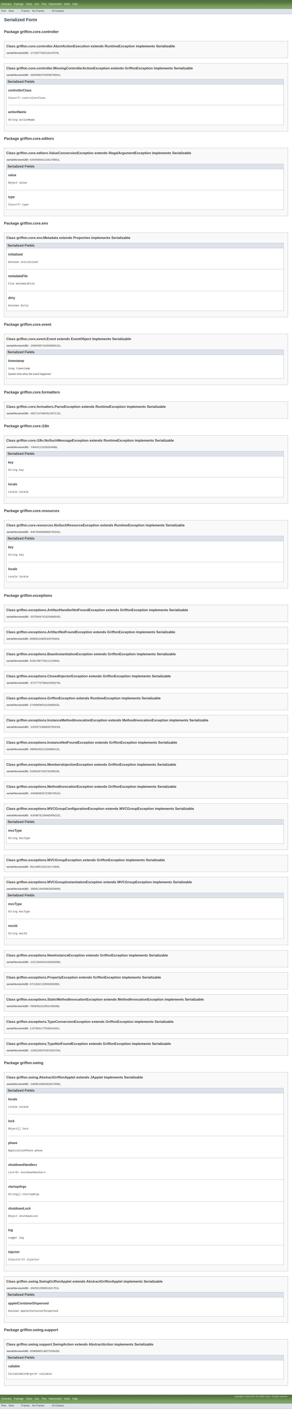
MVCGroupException (136, 816)
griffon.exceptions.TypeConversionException (53, 1031)
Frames (25, 11)
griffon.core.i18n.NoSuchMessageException (52, 445)
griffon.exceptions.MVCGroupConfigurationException (60, 816)
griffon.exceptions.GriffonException (45, 705)
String (12, 121)
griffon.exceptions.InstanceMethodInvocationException (61, 727)
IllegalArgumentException (129, 154)
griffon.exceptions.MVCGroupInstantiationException (59, 890)
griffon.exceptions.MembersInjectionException (54, 772)
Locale (12, 497)
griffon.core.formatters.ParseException (48, 412)
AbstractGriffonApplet (104, 1295)
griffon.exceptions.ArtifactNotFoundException (54, 639)
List (11, 1183)
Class (12, 98)
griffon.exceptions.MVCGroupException (49, 868)
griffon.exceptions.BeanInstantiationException (54, 661)
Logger (12, 1251)
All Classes (58, 11)
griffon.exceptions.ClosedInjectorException (52, 683)
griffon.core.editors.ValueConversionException (54, 154)
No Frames (38, 11)
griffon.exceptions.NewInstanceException (50, 964)
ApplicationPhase (20, 1161)
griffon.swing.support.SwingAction (45, 1359)
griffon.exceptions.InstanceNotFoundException (55, 750)
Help (74, 4)
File (11, 287)
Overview (6, 4)
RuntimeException (120, 46)
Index (67, 4)
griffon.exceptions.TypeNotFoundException (52, 1053)
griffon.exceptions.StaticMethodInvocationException (59, 1008)
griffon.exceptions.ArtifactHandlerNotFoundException (60, 617)
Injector (14, 1273)
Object (12, 184)
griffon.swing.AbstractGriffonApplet (45, 1086)
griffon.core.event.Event (36, 343)
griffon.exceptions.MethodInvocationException (54, 794)
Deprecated (55, 4)
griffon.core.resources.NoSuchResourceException (57, 531)
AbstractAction (101, 1359)
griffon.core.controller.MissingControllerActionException (63, 68)
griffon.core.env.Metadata (37, 240)
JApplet (96, 1086)
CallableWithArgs (20, 1389)
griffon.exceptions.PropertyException (47, 986)
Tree (43, 4)
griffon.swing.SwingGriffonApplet (43, 1295)
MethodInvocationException (145, 727)
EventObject (81, 343)
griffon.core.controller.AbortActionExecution (53, 46)
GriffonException (139, 68)
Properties (81, 240)
